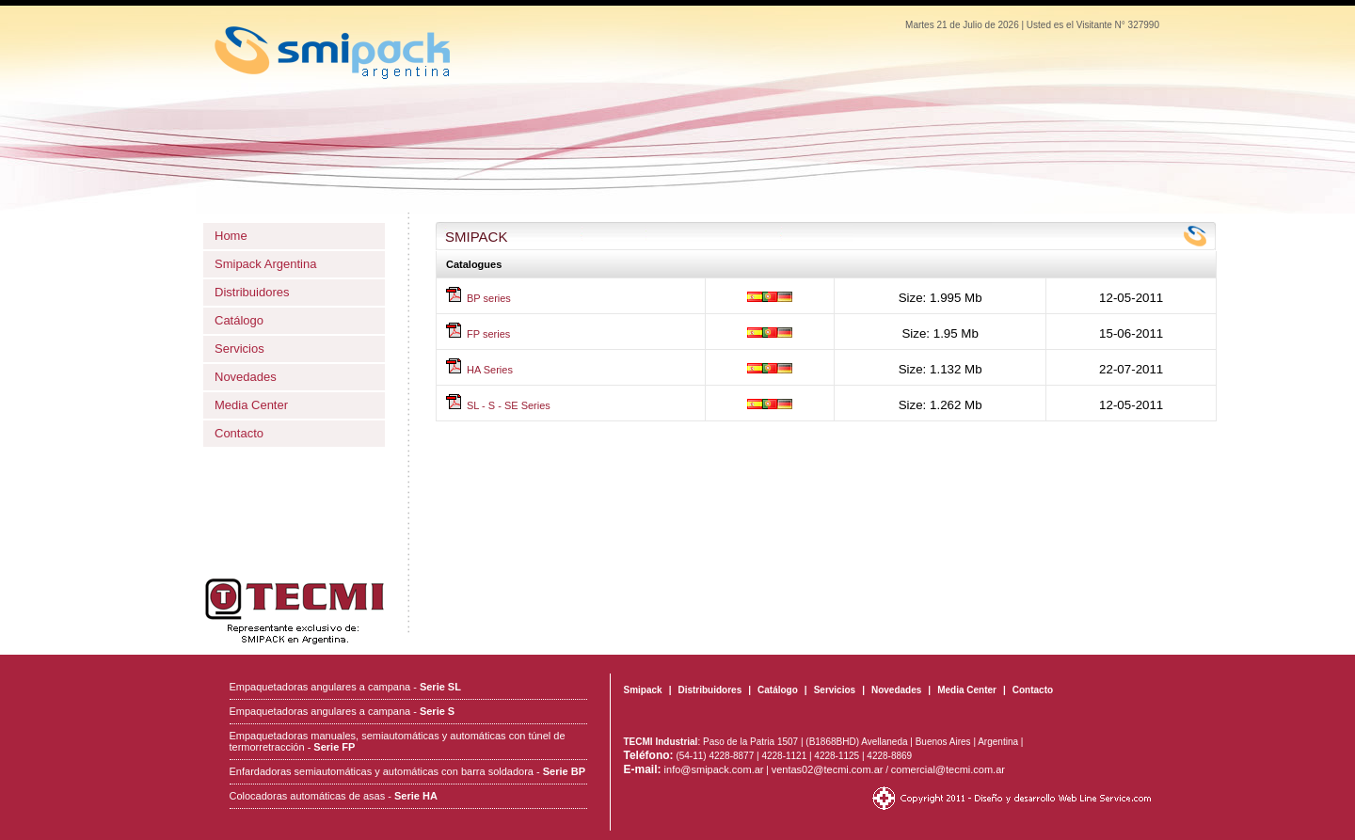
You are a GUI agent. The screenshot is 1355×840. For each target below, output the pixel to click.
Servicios (239, 348)
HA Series (490, 369)
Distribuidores (252, 292)
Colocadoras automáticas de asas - (334, 795)
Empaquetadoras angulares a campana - (345, 686)
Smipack (643, 690)
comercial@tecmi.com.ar (948, 769)
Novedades (246, 377)
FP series (488, 334)
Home (231, 236)
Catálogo (239, 320)
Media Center (251, 405)
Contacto (239, 433)
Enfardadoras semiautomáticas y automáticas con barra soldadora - (407, 771)
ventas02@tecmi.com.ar (828, 769)
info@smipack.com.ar (694, 769)
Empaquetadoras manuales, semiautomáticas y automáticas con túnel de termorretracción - (398, 741)
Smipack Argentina (265, 264)
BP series (489, 298)
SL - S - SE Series (508, 405)
